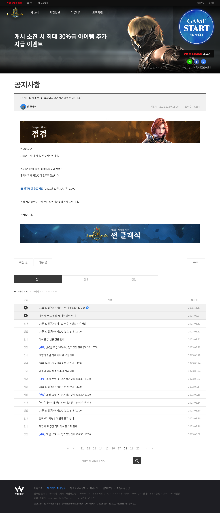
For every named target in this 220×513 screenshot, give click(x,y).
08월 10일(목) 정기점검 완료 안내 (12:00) (60, 410)
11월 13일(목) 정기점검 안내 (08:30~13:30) (64, 308)
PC (31, 3)
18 (125, 448)
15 (107, 448)
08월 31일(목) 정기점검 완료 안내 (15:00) (60, 331)
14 (100, 448)
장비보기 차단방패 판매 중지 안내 (56, 418)
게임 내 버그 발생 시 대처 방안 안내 (57, 315)
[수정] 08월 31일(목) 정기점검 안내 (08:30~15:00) (68, 347)
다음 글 (42, 262)
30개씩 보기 (37, 291)
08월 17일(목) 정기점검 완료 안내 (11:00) (60, 387)
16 (113, 448)
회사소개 (94, 488)
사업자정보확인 (88, 498)
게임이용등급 (123, 488)
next (166, 67)
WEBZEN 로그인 (196, 53)
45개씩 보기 (53, 291)
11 (82, 448)
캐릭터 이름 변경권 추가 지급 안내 (57, 371)
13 (94, 448)
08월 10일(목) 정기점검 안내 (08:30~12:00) (65, 434)
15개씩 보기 (22, 291)
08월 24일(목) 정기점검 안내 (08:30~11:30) (65, 379)
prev (139, 67)
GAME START (196, 26)
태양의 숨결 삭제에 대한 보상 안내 (57, 355)
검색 (137, 460)
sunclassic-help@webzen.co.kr (64, 498)
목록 (196, 262)
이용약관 (38, 488)
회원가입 (200, 3)
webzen (14, 3)
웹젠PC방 (107, 488)
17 (119, 448)
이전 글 (23, 262)
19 (131, 448)
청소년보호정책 (77, 488)
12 (88, 448)
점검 (133, 279)
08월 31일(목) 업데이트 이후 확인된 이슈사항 (62, 323)
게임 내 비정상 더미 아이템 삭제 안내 (58, 426)
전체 (38, 279)
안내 (85, 279)
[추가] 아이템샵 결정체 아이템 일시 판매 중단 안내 (65, 402)
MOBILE (44, 3)
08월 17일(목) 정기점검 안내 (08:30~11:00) (65, 394)
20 (137, 448)
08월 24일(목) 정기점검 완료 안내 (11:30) (60, 363)
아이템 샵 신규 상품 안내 (52, 339)
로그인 (211, 3)
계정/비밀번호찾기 (202, 67)
